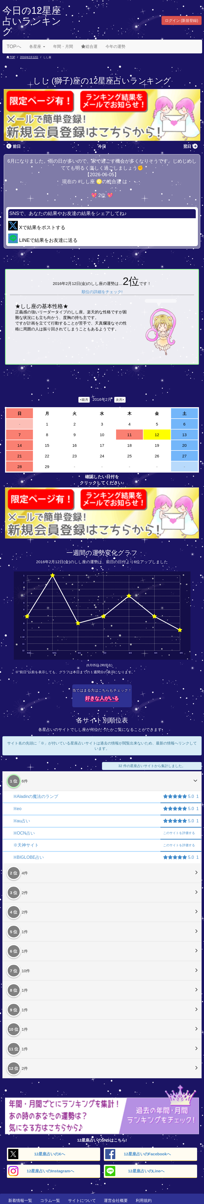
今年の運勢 (115, 46)
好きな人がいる (102, 698)
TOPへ (14, 46)
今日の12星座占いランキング (31, 21)
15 (47, 445)
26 (157, 456)
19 (157, 445)
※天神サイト (26, 845)
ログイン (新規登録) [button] (181, 20)
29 (47, 466)
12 (157, 434)
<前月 (84, 400)
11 (129, 434)
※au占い (21, 821)
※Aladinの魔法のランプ (35, 796)
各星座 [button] (37, 46)
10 (102, 434)
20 (184, 445)
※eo (17, 808)
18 (129, 445)
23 (74, 456)
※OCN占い (24, 833)
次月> (120, 400)
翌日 (191, 146)
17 (102, 445)
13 (184, 434)
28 (19, 466)
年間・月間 (63, 46)
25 (129, 456)
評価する (179, 833)
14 (19, 445)
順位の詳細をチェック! (102, 291)
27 (184, 456)
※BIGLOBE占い (28, 857)
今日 (102, 146)
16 (74, 445)
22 (47, 456)
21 (19, 456)
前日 (13, 146)
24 (102, 456)
